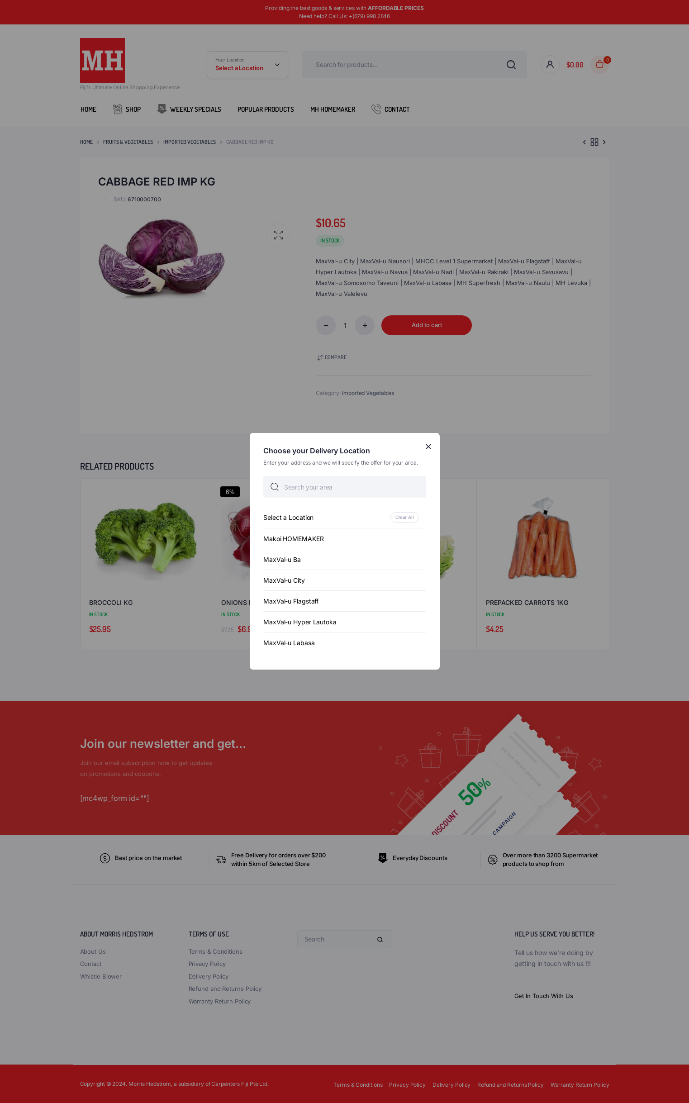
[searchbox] (344, 487)
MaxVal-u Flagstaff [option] (290, 601)
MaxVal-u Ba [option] (282, 560)
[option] (344, 517)
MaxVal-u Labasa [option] (289, 643)
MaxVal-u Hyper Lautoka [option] (300, 622)
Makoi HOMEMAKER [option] (293, 539)
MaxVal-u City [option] (284, 581)
